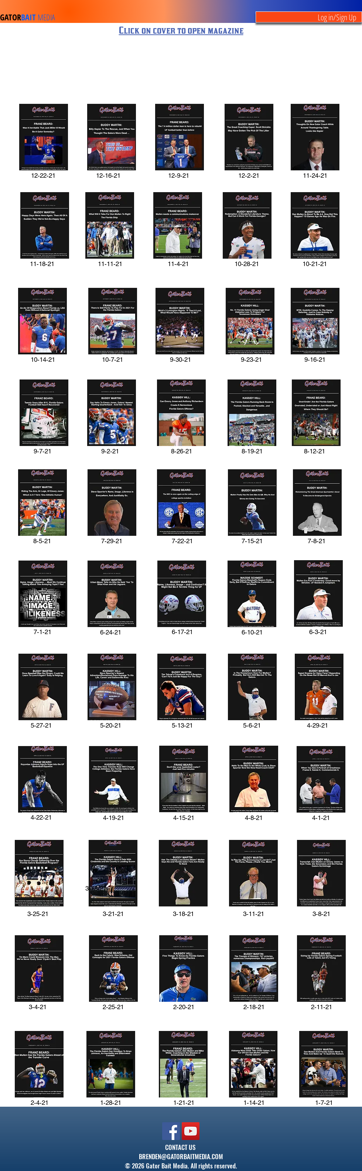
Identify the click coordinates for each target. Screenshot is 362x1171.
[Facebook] (171, 1131)
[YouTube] (190, 1131)
